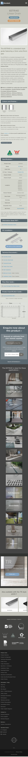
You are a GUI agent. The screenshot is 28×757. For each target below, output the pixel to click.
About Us (3, 685)
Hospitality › (14, 455)
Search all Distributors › (14, 362)
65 (19, 167)
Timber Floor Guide (7, 267)
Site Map (3, 687)
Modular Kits (14, 17)
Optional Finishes (14, 20)
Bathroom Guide (7, 273)
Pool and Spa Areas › (14, 443)
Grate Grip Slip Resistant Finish (8, 677)
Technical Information (6, 659)
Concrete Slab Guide (8, 260)
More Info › (12, 574)
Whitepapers (4, 698)
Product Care (4, 673)
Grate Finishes (4, 679)
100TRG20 (9, 610)
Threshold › (14, 519)
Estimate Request (5, 719)
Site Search (3, 689)
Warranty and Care (5, 700)
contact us (6, 133)
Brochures (3, 707)
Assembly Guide (7, 257)
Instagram (4, 730)
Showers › (14, 481)
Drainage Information (6, 696)
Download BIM (20, 209)
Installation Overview (14, 247)
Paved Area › (14, 468)
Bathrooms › (14, 379)
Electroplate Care (6, 143)
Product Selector (5, 655)
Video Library (4, 694)
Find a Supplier (4, 717)
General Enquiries (5, 714)
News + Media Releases (6, 691)
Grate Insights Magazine (6, 709)
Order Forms (4, 662)
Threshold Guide (7, 263)
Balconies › (14, 405)
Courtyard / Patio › (14, 430)
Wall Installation (7, 270)
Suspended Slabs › (14, 531)
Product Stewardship (6, 702)
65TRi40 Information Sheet (9, 225)
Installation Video (5, 668)
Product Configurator (6, 657)
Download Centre (5, 670)
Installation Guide (7, 276)
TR (20, 169)
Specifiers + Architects (6, 666)
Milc (14, 748)
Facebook (4, 732)
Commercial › (14, 417)
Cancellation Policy (5, 705)
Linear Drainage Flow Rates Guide (11, 286)
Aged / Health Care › (14, 392)
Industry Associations (6, 724)
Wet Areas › (14, 544)
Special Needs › (14, 506)
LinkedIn (3, 734)
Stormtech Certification (6, 675)
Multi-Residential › (14, 493)
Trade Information (5, 664)
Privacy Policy (19, 752)
